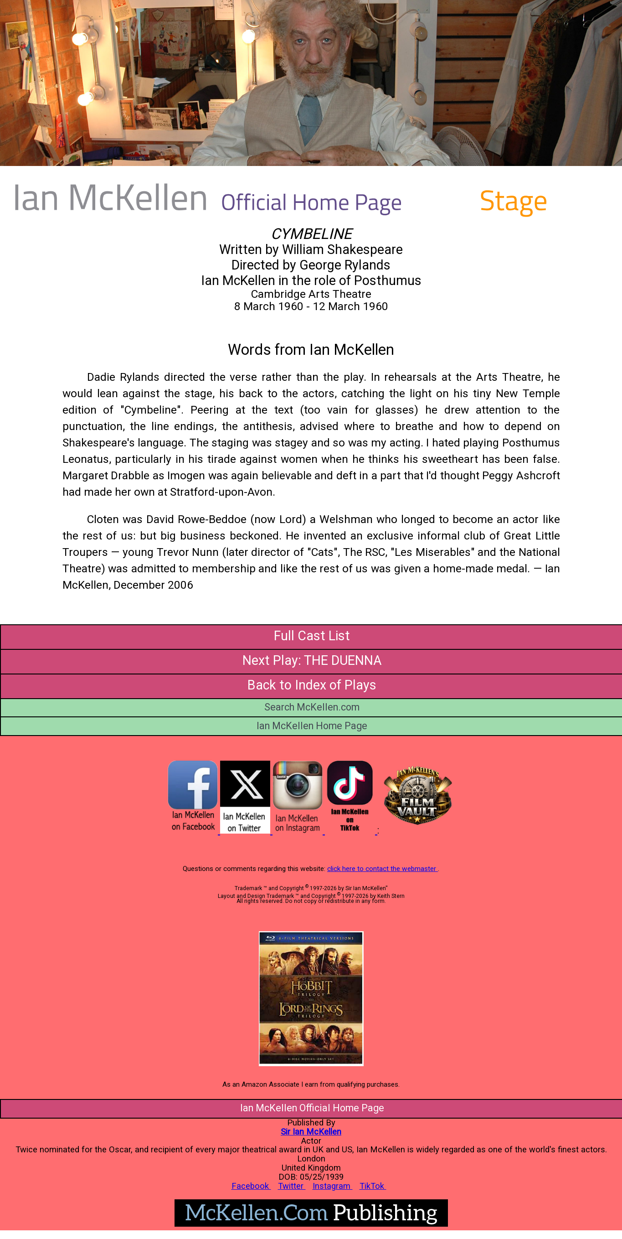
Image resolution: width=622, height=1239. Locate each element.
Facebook (251, 1186)
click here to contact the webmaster (382, 869)
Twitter (292, 1186)
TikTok (373, 1186)
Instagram (333, 1186)
